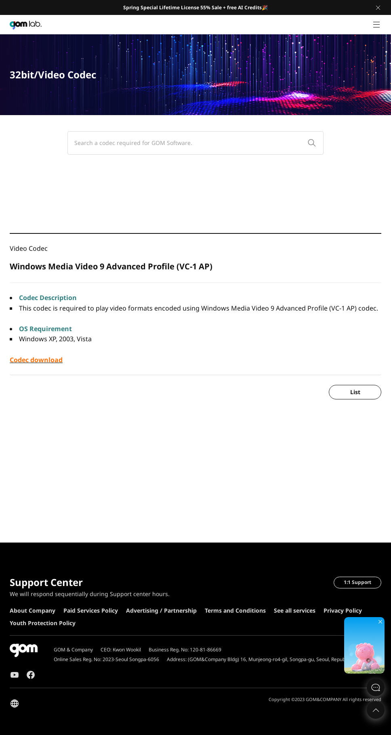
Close (378, 7)
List (355, 392)
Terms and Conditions (235, 610)
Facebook (31, 675)
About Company (32, 610)
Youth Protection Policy (43, 623)
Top (376, 710)
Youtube (14, 675)
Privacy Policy (343, 610)
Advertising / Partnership (161, 610)
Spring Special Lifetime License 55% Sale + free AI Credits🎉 (195, 7)
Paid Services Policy (90, 610)
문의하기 (376, 687)
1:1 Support (357, 582)
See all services (294, 610)
